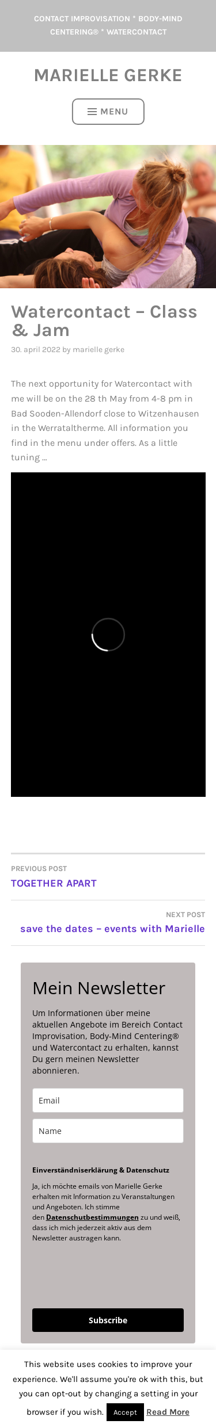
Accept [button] (125, 1412)
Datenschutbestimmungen (92, 1217)
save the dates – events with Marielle (108, 921)
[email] (108, 1100)
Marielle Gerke (108, 75)
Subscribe (108, 1320)
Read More (168, 1412)
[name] (108, 1130)
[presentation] (100, 1269)
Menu (108, 111)
